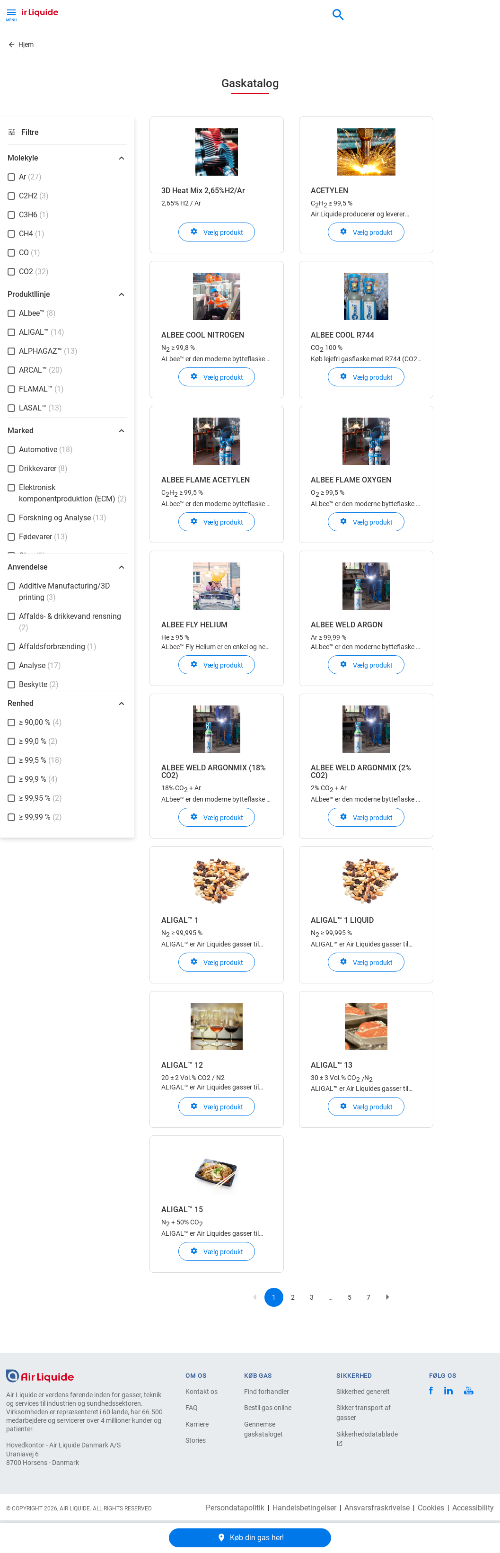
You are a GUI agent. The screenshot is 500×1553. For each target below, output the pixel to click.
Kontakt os (201, 1391)
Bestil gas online (267, 1407)
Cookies (431, 1508)
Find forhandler (266, 1391)
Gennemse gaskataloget (263, 1429)
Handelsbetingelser (304, 1508)
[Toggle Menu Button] (11, 14)
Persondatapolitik (235, 1508)
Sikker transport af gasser (363, 1412)
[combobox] (338, 15)
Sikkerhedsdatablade (367, 1438)
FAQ (191, 1407)
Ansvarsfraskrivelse (377, 1508)
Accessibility (473, 1508)
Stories (195, 1440)
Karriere (197, 1424)
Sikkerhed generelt (363, 1391)
